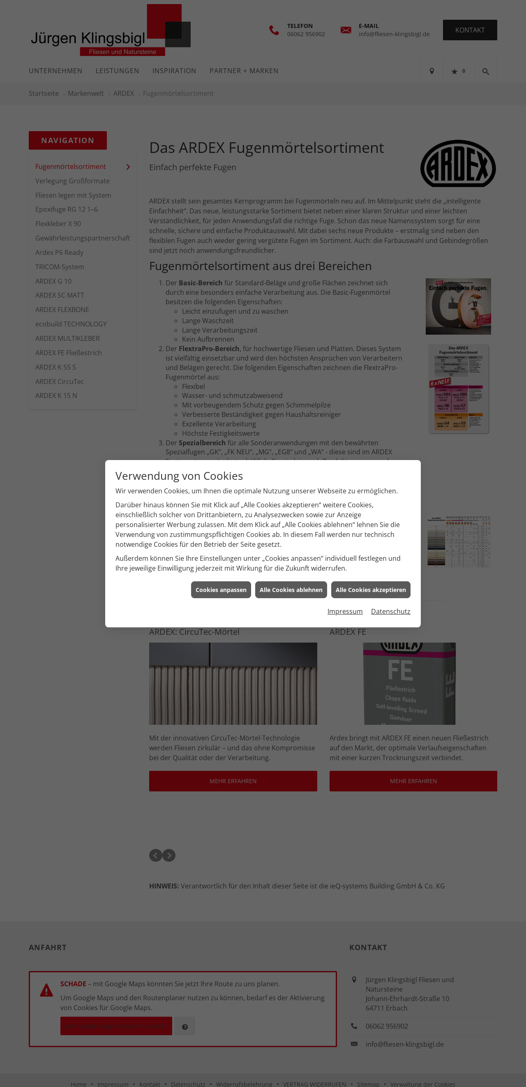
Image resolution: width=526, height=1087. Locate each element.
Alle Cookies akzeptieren (371, 590)
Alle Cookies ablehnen (291, 590)
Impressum (345, 611)
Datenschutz (391, 611)
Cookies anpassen (221, 590)
